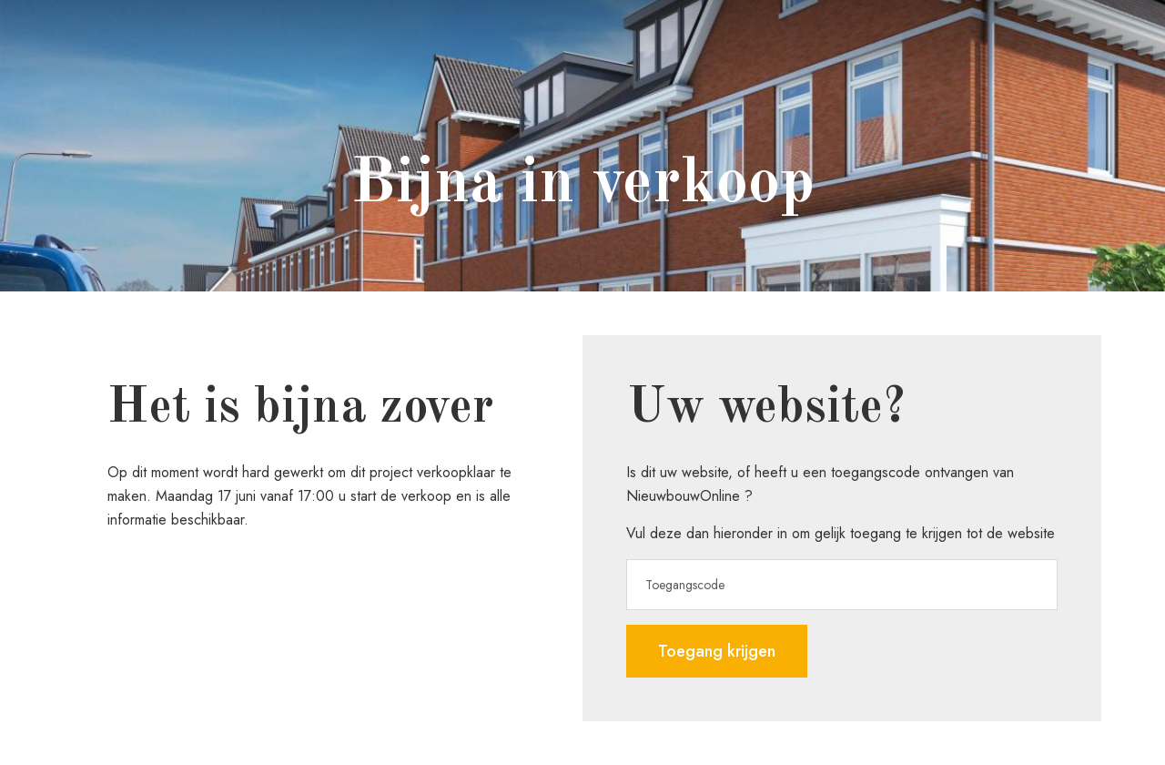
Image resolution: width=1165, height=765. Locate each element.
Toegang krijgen (716, 651)
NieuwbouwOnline (683, 495)
